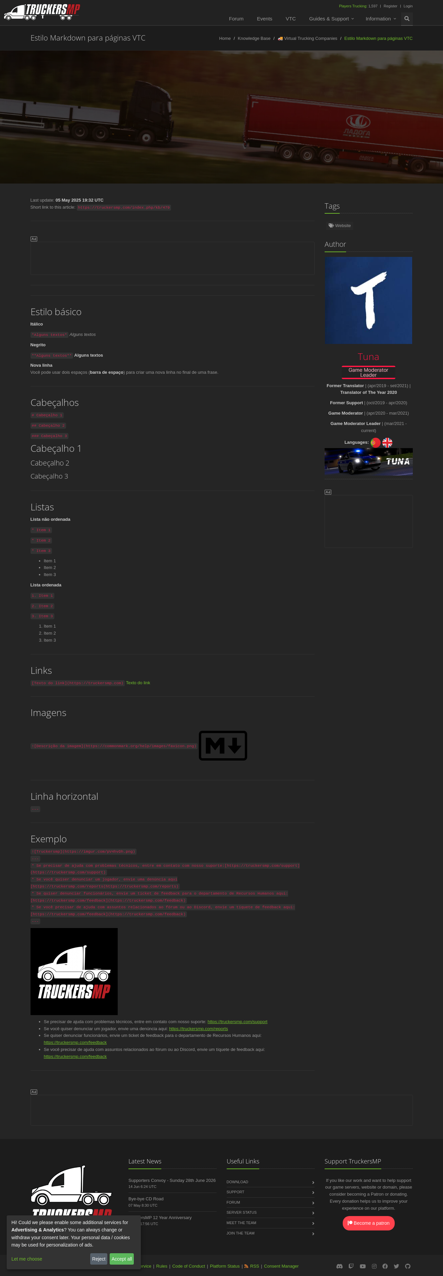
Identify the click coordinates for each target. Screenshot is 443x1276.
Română (363, 124)
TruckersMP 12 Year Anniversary (160, 1217)
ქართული (246, 138)
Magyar (306, 138)
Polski (200, 124)
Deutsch (49, 124)
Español (134, 124)
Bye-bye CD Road (146, 1198)
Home (225, 38)
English (19, 124)
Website (340, 225)
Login (408, 6)
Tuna (239, 110)
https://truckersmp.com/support (237, 1021)
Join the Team (241, 1233)
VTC (291, 18)
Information (378, 18)
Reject (99, 1259)
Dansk (178, 138)
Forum (236, 18)
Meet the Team (242, 1223)
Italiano (422, 124)
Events (264, 18)
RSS (254, 1266)
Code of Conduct (188, 1266)
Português (329, 124)
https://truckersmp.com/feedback (75, 1042)
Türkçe (79, 124)
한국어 (335, 138)
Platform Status (225, 1266)
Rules (161, 1266)
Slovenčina (111, 138)
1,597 (359, 6)
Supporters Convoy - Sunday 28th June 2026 (172, 1180)
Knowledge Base (254, 38)
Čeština (393, 124)
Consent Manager (281, 1266)
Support (235, 1192)
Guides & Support (329, 18)
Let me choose (26, 1259)
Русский (229, 124)
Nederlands (168, 124)
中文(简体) (147, 138)
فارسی (277, 138)
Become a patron (369, 1223)
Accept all (122, 1259)
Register (390, 6)
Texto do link (138, 682)
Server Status (242, 1212)
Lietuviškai (295, 124)
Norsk (106, 124)
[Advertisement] (173, 257)
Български (210, 138)
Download (237, 1182)
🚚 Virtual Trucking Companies (307, 38)
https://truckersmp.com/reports (198, 1028)
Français (261, 124)
